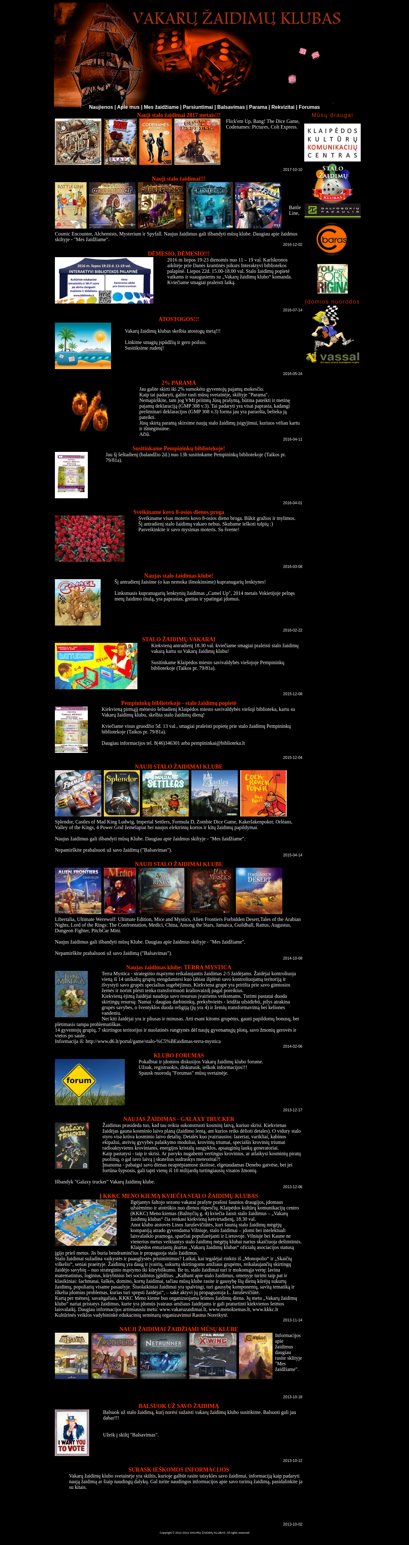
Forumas (309, 107)
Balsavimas (231, 107)
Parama (258, 107)
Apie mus (128, 107)
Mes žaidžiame (161, 107)
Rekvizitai (283, 107)
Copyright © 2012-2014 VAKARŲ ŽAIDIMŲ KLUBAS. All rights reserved (204, 1532)
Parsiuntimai (198, 107)
